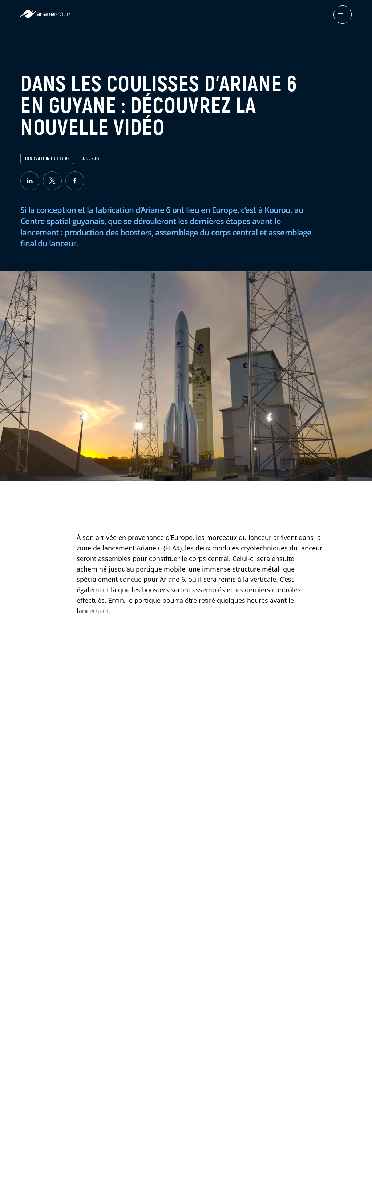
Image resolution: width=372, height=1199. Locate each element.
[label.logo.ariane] (45, 16)
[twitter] (52, 180)
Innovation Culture (47, 158)
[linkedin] (29, 180)
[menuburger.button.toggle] (342, 14)
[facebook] (74, 180)
